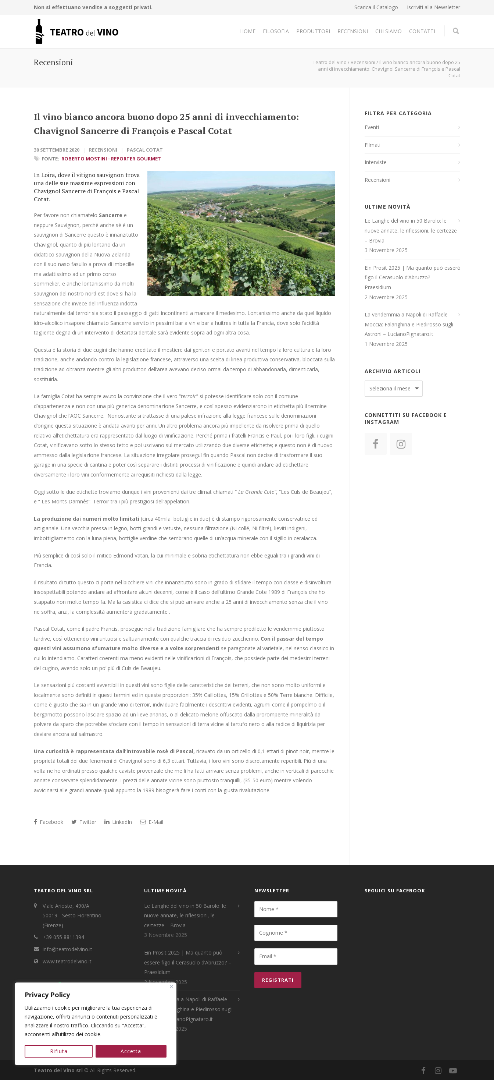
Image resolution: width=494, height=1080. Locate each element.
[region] (95, 1024)
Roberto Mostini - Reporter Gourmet (111, 158)
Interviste (376, 162)
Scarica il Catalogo (376, 7)
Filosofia (276, 31)
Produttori (313, 31)
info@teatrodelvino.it (67, 949)
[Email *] (295, 956)
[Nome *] (295, 909)
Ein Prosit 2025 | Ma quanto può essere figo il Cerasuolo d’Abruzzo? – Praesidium (412, 277)
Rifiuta (59, 1051)
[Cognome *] (295, 933)
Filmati (372, 144)
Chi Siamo (388, 31)
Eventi (372, 127)
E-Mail (151, 821)
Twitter (83, 821)
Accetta (131, 1051)
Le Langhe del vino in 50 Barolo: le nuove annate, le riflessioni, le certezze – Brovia (411, 230)
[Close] (171, 987)
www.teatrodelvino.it (67, 961)
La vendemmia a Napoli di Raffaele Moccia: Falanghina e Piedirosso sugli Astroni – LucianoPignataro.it (409, 324)
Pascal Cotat (145, 149)
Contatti (422, 31)
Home (247, 31)
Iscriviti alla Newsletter (433, 7)
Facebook (48, 821)
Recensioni (352, 31)
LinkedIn (118, 821)
